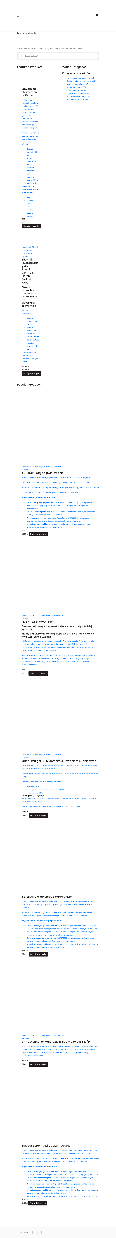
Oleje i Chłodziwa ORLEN (78, 93)
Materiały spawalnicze (77, 84)
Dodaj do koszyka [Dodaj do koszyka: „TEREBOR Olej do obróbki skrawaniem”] (38, 954)
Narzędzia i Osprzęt (76, 87)
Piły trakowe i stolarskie (77, 99)
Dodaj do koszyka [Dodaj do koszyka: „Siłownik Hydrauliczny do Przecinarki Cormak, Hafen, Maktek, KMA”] (31, 373)
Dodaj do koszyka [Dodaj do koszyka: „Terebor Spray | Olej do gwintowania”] (38, 1203)
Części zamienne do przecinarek (81, 81)
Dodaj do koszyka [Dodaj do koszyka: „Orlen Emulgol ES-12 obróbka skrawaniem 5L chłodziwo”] (38, 815)
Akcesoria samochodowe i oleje (81, 78)
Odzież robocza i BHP (76, 90)
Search (86, 15)
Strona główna (23, 33)
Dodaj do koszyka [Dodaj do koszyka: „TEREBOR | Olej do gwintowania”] (38, 534)
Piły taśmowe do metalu (78, 96)
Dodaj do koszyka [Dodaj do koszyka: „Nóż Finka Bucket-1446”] (38, 673)
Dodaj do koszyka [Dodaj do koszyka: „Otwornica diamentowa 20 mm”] (31, 226)
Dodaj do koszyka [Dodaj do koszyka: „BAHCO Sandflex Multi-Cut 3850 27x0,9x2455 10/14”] (38, 1064)
